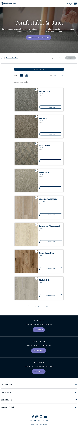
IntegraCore (42, 201)
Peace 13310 (44, 172)
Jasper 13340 (44, 145)
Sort (50, 76)
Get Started (38, 372)
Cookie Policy (45, 420)
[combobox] (58, 75)
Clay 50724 (43, 118)
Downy (41, 93)
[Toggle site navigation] (75, 3)
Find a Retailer (38, 351)
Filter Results (39, 69)
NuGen (41, 228)
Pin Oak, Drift (44, 280)
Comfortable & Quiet (12, 58)
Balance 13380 (44, 91)
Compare (52, 107)
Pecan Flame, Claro (46, 253)
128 (46, 306)
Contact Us (38, 330)
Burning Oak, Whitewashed (49, 226)
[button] (76, 384)
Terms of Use (36, 420)
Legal (30, 420)
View (15, 75)
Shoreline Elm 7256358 (48, 199)
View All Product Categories (38, 37)
